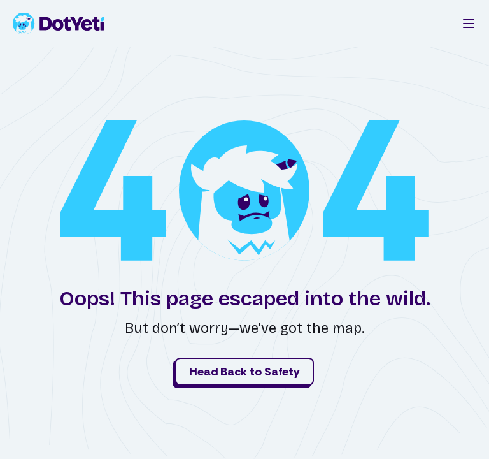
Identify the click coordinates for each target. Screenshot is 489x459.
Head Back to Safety (244, 371)
